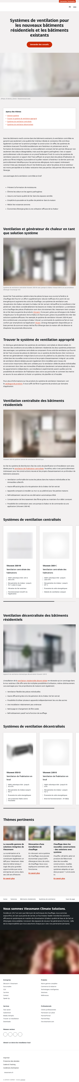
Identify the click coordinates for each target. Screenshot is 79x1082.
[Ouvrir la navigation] (75, 7)
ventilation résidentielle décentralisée (32, 681)
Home (5, 899)
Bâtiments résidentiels (28, 899)
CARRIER (22, 1080)
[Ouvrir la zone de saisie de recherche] (65, 7)
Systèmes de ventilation (47, 899)
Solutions (14, 899)
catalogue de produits (13, 384)
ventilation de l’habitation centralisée (29, 468)
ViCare (37, 323)
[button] (71, 899)
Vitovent (36, 312)
